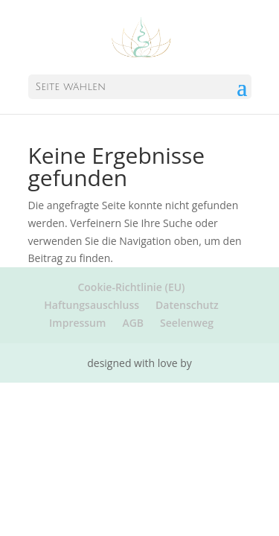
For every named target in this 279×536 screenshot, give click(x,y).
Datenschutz (187, 305)
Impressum (77, 323)
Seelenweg (187, 323)
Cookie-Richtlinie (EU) (131, 287)
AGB (133, 323)
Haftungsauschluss (91, 305)
